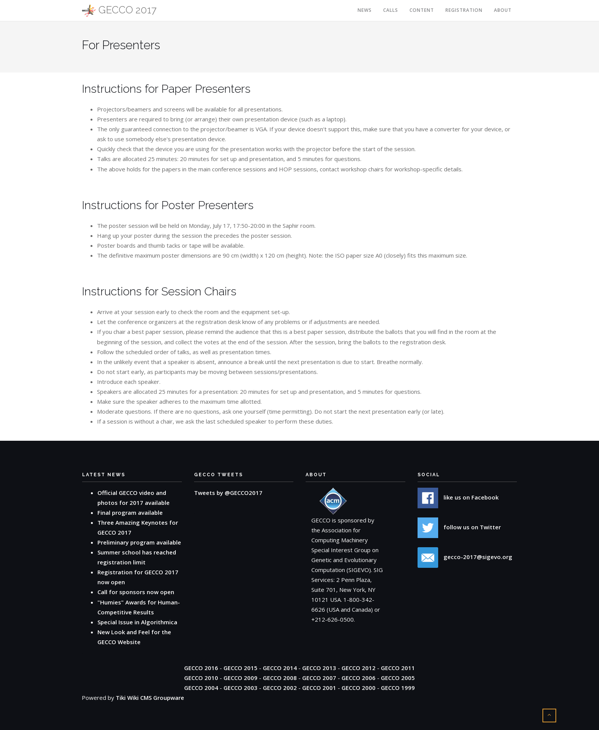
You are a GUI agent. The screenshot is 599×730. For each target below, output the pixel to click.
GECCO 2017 (119, 10)
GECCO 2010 (201, 678)
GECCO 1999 (398, 687)
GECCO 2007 (319, 678)
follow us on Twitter (459, 527)
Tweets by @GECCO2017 (228, 492)
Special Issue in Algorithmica (137, 622)
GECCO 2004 (201, 687)
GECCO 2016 (201, 668)
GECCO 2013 (319, 668)
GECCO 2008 (280, 678)
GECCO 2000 (359, 687)
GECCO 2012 (359, 668)
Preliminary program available (139, 542)
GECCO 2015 (240, 668)
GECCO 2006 (359, 678)
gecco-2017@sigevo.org (465, 557)
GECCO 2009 (240, 678)
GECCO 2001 (319, 687)
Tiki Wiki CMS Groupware (150, 697)
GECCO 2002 (280, 687)
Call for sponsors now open (135, 592)
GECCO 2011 (398, 668)
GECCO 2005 (398, 678)
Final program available (130, 512)
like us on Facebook (458, 497)
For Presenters (121, 45)
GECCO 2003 (240, 687)
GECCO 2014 (280, 668)
